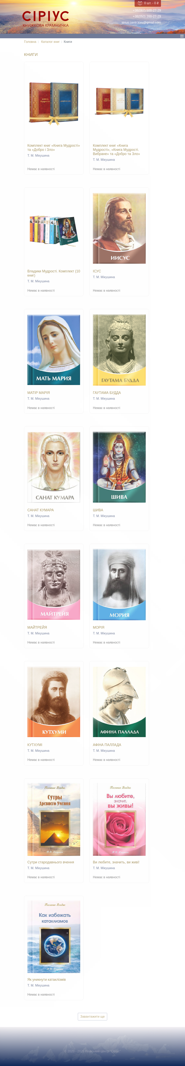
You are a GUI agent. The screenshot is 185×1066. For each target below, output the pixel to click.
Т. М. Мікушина (38, 155)
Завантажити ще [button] (92, 1016)
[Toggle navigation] (182, 37)
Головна (30, 41)
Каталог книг (50, 41)
